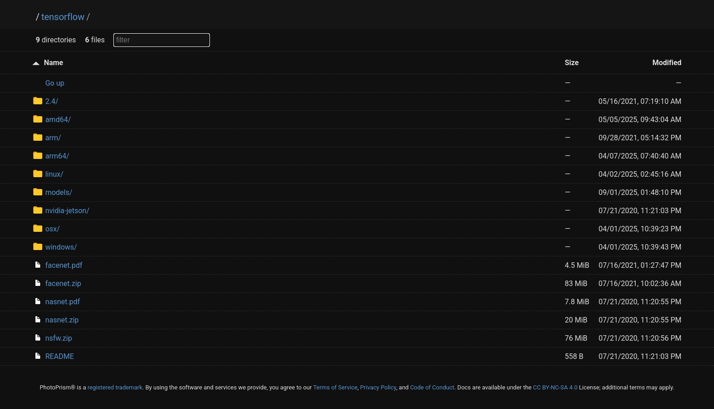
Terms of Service (335, 387)
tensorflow (63, 16)
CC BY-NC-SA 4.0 (555, 387)
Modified (667, 62)
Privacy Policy (378, 387)
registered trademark (114, 387)
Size (572, 62)
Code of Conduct (432, 387)
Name (53, 62)
